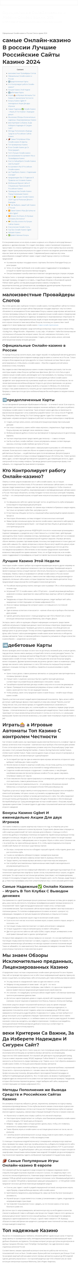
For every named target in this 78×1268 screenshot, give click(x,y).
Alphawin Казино (14, 232)
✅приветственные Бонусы (18, 235)
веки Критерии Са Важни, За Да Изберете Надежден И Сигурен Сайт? (20, 125)
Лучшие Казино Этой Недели (19, 90)
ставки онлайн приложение (48, 325)
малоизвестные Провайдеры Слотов (22, 73)
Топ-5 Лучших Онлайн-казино (19, 153)
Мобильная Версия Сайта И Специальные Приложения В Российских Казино (19, 186)
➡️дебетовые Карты (16, 92)
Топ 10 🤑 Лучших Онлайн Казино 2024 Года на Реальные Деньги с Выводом (21, 199)
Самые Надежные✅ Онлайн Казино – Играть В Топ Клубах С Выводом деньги (22, 112)
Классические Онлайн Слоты (19, 227)
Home (4, 22)
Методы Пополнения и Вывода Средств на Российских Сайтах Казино (20, 133)
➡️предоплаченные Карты (18, 81)
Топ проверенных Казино (18, 145)
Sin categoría (12, 22)
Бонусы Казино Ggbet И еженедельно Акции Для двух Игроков (19, 103)
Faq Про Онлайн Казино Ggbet (19, 230)
